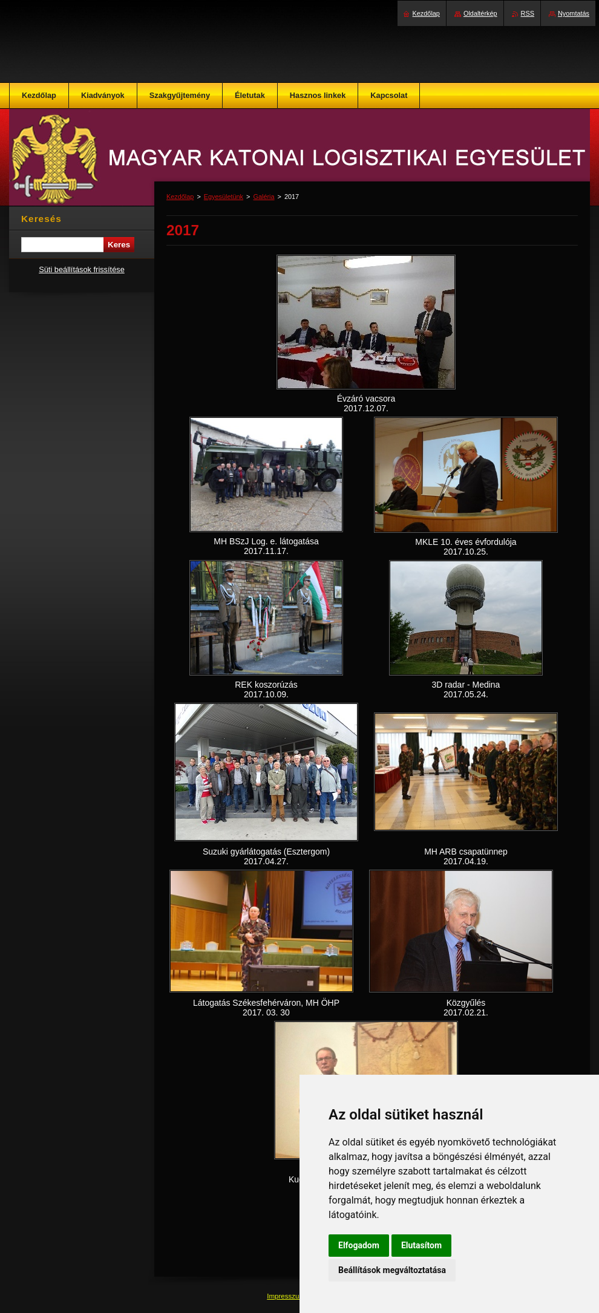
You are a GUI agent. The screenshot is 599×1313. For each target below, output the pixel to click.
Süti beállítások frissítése (82, 269)
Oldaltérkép (480, 13)
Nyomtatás (573, 13)
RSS (527, 13)
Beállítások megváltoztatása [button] (392, 1270)
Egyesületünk (223, 196)
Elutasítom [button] (421, 1245)
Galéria (263, 196)
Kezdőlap (180, 196)
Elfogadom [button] (358, 1245)
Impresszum (287, 1296)
